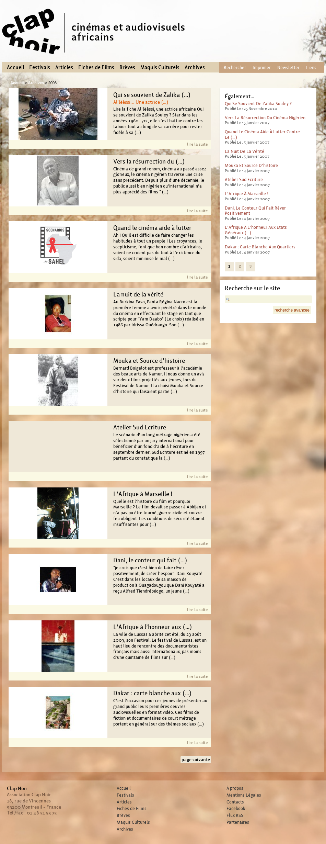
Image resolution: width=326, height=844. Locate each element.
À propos (234, 788)
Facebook (235, 808)
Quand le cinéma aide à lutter (152, 228)
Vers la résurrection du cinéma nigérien (265, 117)
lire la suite (197, 144)
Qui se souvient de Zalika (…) (151, 95)
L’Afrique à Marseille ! (143, 494)
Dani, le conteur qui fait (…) (150, 560)
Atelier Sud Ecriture (139, 427)
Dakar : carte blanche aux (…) (152, 693)
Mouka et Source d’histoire (149, 360)
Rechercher (235, 67)
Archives (195, 67)
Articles (64, 67)
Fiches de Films (96, 67)
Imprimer (262, 67)
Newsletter (288, 67)
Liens (311, 67)
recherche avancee (292, 310)
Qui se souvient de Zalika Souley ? (258, 103)
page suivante (196, 760)
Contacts (235, 802)
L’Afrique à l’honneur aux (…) (152, 627)
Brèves (127, 67)
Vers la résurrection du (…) (149, 161)
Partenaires (237, 822)
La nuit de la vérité (138, 294)
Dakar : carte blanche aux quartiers (260, 246)
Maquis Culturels (159, 67)
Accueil (15, 67)
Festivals (39, 67)
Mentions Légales (243, 795)
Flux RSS (234, 815)
